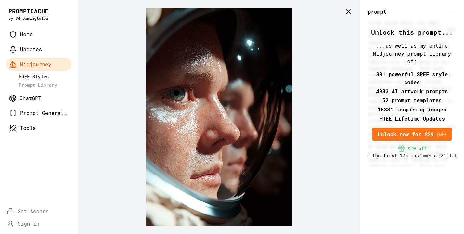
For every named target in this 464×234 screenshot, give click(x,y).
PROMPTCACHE (28, 11)
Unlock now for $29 (412, 134)
